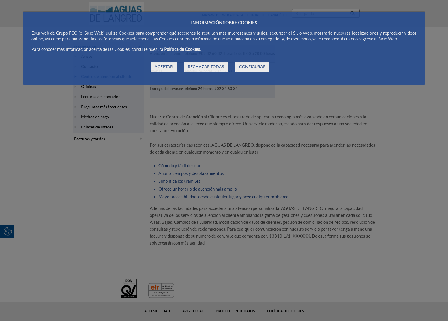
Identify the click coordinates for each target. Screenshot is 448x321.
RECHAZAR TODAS (206, 66)
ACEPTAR (164, 66)
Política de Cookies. (182, 49)
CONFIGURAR (252, 66)
